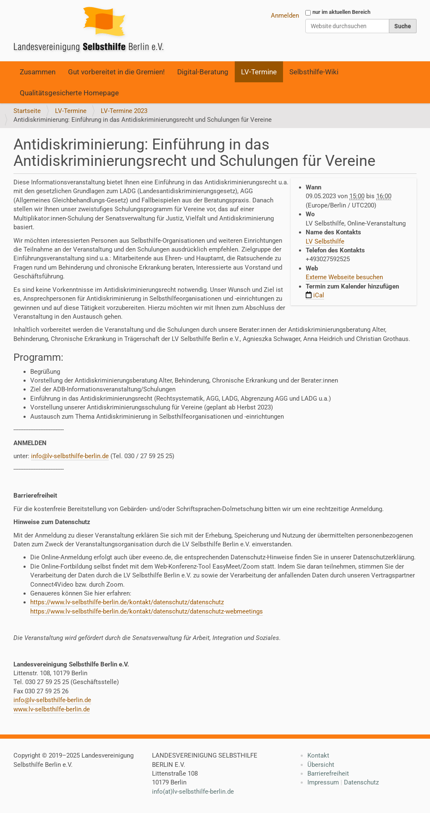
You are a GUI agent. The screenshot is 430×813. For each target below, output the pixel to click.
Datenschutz (361, 782)
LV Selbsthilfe (325, 241)
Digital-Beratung (202, 72)
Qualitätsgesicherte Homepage (69, 93)
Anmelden (285, 15)
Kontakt (318, 755)
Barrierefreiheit (328, 773)
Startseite (27, 111)
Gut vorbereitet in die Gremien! (116, 72)
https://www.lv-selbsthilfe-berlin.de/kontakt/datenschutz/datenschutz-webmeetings (146, 611)
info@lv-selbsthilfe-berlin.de (70, 456)
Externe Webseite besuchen (344, 277)
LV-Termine (259, 72)
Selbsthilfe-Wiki (313, 72)
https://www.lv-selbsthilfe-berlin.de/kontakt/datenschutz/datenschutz (127, 602)
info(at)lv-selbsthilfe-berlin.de (193, 791)
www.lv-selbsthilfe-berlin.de (51, 709)
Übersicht (320, 764)
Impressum (323, 782)
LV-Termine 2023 (124, 111)
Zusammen (37, 72)
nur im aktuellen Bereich (341, 12)
